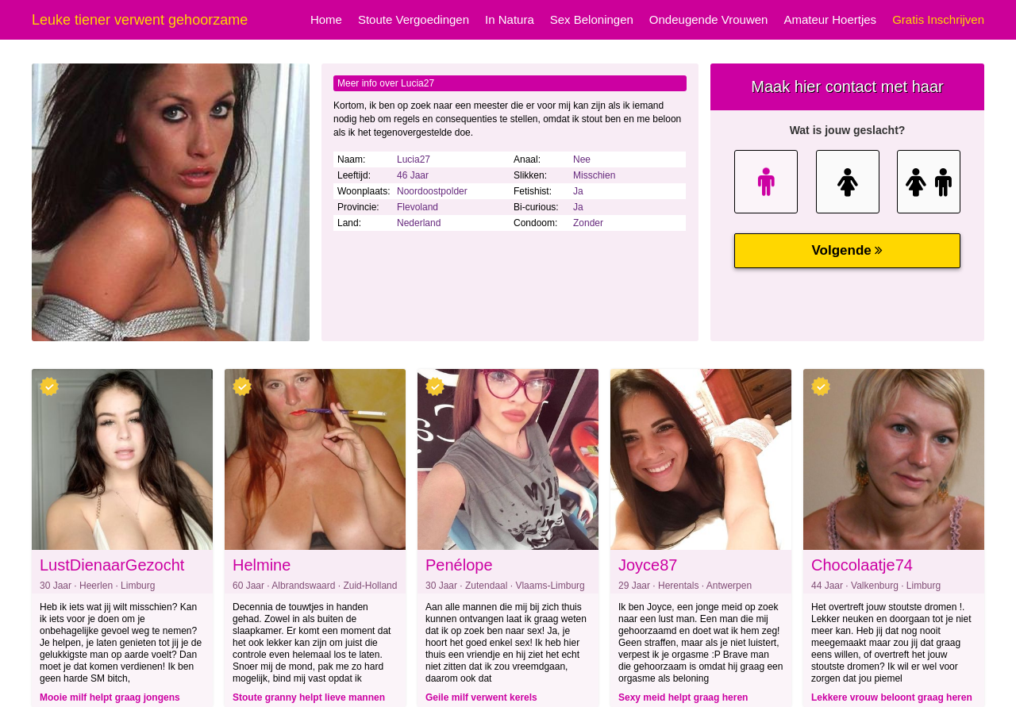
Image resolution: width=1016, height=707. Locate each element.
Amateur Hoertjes (829, 19)
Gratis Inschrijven (938, 19)
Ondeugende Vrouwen (708, 19)
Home (326, 19)
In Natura (509, 19)
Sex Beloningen (591, 19)
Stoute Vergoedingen (413, 19)
